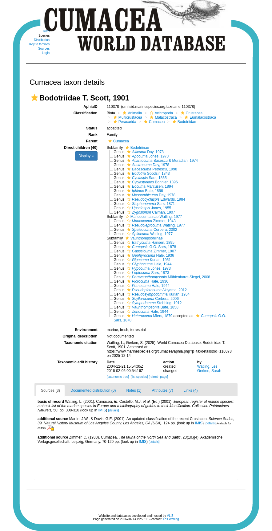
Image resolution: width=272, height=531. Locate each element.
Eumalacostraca (199, 117)
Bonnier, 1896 (152, 182)
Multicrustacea (127, 117)
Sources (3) (50, 390)
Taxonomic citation (80, 343)
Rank (92, 135)
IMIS (102, 410)
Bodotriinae (136, 147)
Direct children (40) (81, 147)
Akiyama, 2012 (156, 290)
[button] (34, 97)
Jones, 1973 (147, 156)
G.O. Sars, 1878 (151, 247)
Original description (79, 336)
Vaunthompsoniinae (143, 238)
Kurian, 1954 (158, 294)
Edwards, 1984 (155, 199)
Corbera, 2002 (151, 229)
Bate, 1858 (152, 307)
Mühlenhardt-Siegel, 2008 (168, 277)
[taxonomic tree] (118, 376)
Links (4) (191, 390)
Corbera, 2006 (152, 298)
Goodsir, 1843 (148, 173)
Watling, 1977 (155, 225)
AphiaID (90, 106)
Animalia (131, 113)
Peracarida (124, 122)
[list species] (139, 376)
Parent (91, 141)
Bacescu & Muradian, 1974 (162, 160)
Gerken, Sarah (209, 371)
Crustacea (191, 113)
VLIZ (170, 515)
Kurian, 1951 (148, 260)
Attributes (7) (162, 390)
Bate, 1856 (144, 191)
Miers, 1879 (149, 316)
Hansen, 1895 (150, 242)
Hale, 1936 (150, 255)
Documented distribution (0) (93, 390)
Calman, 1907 (150, 212)
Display (86, 156)
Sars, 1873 (147, 273)
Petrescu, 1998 (151, 169)
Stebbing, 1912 (154, 303)
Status (92, 128)
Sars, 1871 (150, 204)
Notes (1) (133, 390)
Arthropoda (160, 113)
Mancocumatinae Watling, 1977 (153, 216)
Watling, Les (207, 366)
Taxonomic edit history (77, 362)
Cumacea (153, 122)
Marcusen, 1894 (149, 186)
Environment (86, 330)
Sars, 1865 (146, 178)
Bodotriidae (183, 122)
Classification (86, 113)
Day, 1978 (145, 152)
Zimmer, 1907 (151, 251)
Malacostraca (162, 117)
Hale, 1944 (149, 264)
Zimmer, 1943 (151, 221)
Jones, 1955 (148, 208)
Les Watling (171, 519)
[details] (113, 410)
